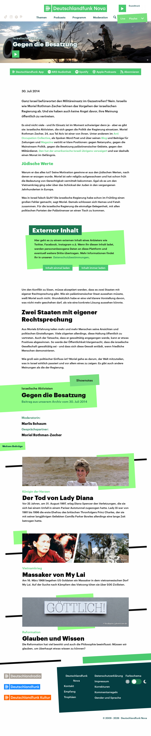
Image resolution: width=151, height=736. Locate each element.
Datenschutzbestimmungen (71, 257)
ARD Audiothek (59, 71)
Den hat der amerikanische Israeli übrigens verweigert (73, 150)
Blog (104, 137)
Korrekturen (102, 686)
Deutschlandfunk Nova (77, 678)
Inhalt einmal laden (58, 267)
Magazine (47, 142)
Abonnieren (129, 71)
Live (123, 18)
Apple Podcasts (104, 71)
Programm (79, 17)
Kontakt (69, 685)
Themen (41, 17)
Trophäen (70, 697)
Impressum (102, 681)
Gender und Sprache (108, 697)
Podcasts (59, 17)
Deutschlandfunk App (28, 71)
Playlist (133, 18)
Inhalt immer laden (93, 267)
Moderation (100, 17)
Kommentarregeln (106, 692)
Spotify (81, 71)
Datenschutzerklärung (109, 675)
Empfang (70, 691)
